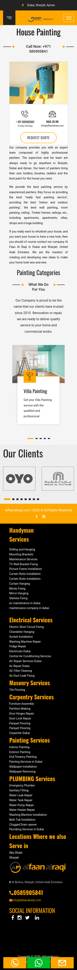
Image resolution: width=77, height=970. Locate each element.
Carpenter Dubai (19, 733)
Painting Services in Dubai (25, 761)
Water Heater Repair (22, 809)
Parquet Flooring (19, 723)
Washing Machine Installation (28, 814)
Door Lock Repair (20, 718)
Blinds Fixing (17, 588)
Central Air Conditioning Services (30, 656)
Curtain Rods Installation (25, 573)
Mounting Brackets (21, 554)
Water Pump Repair (21, 805)
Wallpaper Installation (23, 766)
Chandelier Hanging (21, 631)
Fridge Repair (17, 646)
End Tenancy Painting (23, 756)
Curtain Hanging (19, 583)
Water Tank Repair (20, 800)
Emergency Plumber (22, 785)
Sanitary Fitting (19, 790)
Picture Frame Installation (25, 569)
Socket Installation (21, 636)
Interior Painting (19, 747)
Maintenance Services (23, 559)
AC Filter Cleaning (20, 670)
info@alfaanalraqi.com (25, 900)
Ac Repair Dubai (19, 666)
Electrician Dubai (20, 651)
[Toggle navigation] (69, 18)
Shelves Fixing (18, 598)
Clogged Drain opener (23, 824)
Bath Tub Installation (22, 819)
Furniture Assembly (21, 703)
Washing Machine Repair (25, 641)
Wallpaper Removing (22, 771)
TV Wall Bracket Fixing (23, 564)
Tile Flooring (17, 689)
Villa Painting (35, 391)
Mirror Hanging (18, 593)
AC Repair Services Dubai (25, 661)
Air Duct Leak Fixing (21, 675)
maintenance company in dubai (29, 608)
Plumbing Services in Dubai (26, 829)
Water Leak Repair (20, 795)
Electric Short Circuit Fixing (26, 627)
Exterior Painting (19, 752)
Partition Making (19, 708)
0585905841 (28, 892)
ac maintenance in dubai (24, 603)
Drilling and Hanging (22, 549)
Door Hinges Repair (21, 713)
